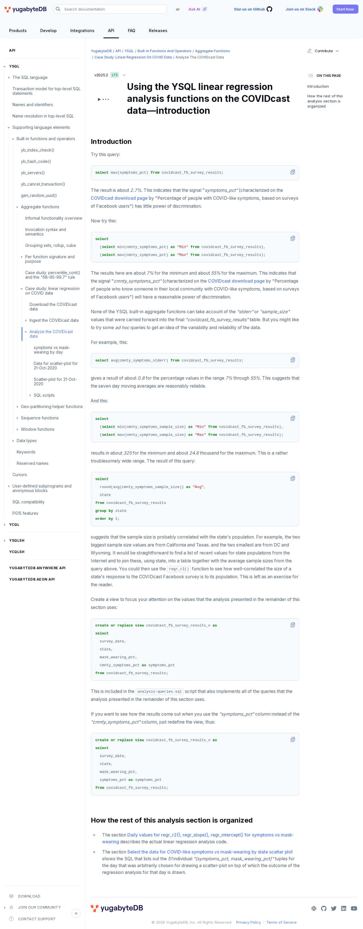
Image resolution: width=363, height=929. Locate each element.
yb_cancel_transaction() (43, 184)
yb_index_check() (37, 150)
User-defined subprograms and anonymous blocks (41, 488)
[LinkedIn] (343, 909)
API (12, 50)
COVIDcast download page (119, 198)
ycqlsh (16, 552)
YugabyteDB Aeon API (32, 579)
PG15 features (25, 513)
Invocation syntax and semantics (45, 231)
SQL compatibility (28, 501)
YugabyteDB (101, 51)
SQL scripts (44, 395)
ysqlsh (16, 540)
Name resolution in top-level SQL (43, 116)
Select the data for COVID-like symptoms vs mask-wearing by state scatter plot (210, 852)
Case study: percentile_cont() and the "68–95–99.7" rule (52, 274)
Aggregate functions (40, 206)
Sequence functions (40, 417)
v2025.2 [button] (111, 74)
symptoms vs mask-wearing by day (52, 349)
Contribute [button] (320, 50)
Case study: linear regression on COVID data (52, 290)
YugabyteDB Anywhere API (37, 568)
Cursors (19, 474)
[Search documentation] (110, 9)
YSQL (14, 66)
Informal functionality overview (53, 218)
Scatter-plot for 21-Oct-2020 (55, 381)
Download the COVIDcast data (53, 306)
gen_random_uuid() (39, 195)
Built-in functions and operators (46, 138)
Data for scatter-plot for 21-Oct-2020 (56, 365)
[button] (345, 9)
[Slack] (313, 909)
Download (24, 896)
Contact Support (32, 919)
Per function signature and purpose (50, 259)
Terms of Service (281, 922)
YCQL (14, 524)
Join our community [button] (35, 907)
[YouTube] (354, 909)
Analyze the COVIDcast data (51, 334)
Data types (27, 440)
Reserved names (32, 463)
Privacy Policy (248, 922)
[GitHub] (323, 909)
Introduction (318, 86)
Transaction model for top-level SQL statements (46, 91)
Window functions (37, 429)
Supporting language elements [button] (41, 127)
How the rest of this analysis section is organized (325, 101)
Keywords (26, 451)
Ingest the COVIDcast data (54, 320)
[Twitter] (334, 909)
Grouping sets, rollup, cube (50, 245)
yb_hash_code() (36, 161)
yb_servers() (33, 172)
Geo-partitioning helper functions (52, 406)
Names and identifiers (32, 104)
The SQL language (30, 77)
